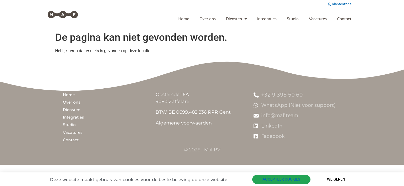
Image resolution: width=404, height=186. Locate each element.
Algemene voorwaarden (184, 123)
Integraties (266, 19)
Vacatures (318, 19)
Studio (293, 19)
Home (183, 19)
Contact (344, 19)
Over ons (207, 19)
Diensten (236, 19)
